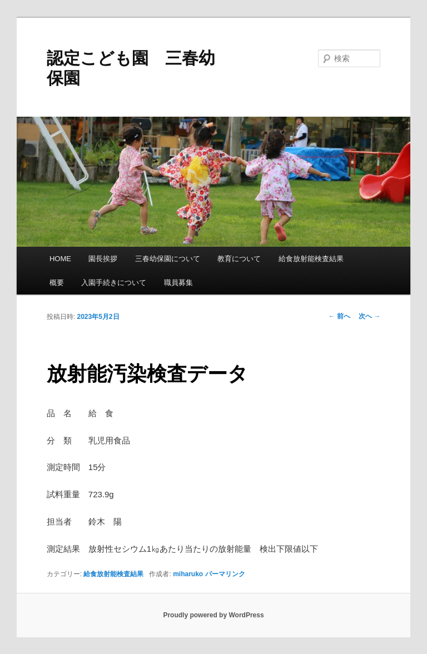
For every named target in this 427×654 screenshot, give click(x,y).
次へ (369, 316)
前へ (339, 316)
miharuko (188, 574)
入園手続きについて (113, 282)
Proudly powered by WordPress (213, 615)
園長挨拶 (102, 258)
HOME (60, 258)
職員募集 (178, 282)
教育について (239, 258)
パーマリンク (225, 574)
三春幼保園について (167, 258)
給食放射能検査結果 (311, 258)
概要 (56, 282)
